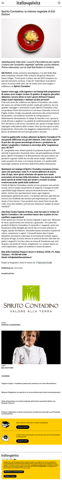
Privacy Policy (10, 476)
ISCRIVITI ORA (22, 441)
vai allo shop (23, 427)
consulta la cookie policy (38, 465)
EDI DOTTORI (45, 262)
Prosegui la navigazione (14, 472)
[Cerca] (59, 2)
